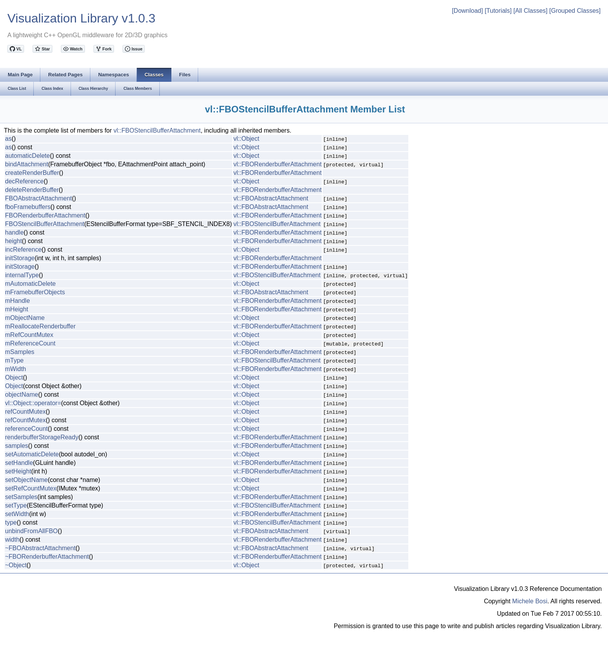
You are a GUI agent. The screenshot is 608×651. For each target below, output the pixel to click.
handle (14, 232)
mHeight (16, 309)
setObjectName (26, 480)
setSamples (21, 497)
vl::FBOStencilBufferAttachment (157, 130)
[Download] (467, 10)
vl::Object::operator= (33, 403)
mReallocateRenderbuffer (40, 326)
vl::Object (246, 138)
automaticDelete (27, 155)
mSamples (20, 352)
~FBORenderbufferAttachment (47, 556)
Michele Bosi (530, 601)
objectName (21, 394)
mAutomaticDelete (30, 283)
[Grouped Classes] (575, 10)
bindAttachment (26, 164)
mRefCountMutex (29, 335)
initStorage (20, 258)
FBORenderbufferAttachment (45, 215)
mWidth (15, 369)
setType (16, 505)
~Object (16, 565)
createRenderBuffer (32, 172)
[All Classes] (530, 10)
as (8, 138)
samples (16, 445)
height (13, 241)
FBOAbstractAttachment (38, 198)
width (12, 539)
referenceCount (26, 428)
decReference (24, 181)
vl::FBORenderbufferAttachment (277, 164)
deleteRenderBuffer (32, 189)
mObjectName (25, 317)
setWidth (17, 514)
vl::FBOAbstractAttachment (270, 198)
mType (14, 360)
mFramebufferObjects (35, 292)
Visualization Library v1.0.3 (81, 18)
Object (14, 377)
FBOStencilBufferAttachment (44, 224)
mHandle (17, 300)
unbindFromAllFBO (31, 531)
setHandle (19, 462)
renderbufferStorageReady (41, 437)
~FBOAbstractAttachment (40, 548)
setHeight (18, 471)
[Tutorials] (498, 10)
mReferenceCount (30, 343)
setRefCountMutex (31, 488)
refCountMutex (25, 411)
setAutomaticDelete (32, 454)
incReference (23, 249)
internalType (22, 275)
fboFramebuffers (27, 207)
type (11, 522)
